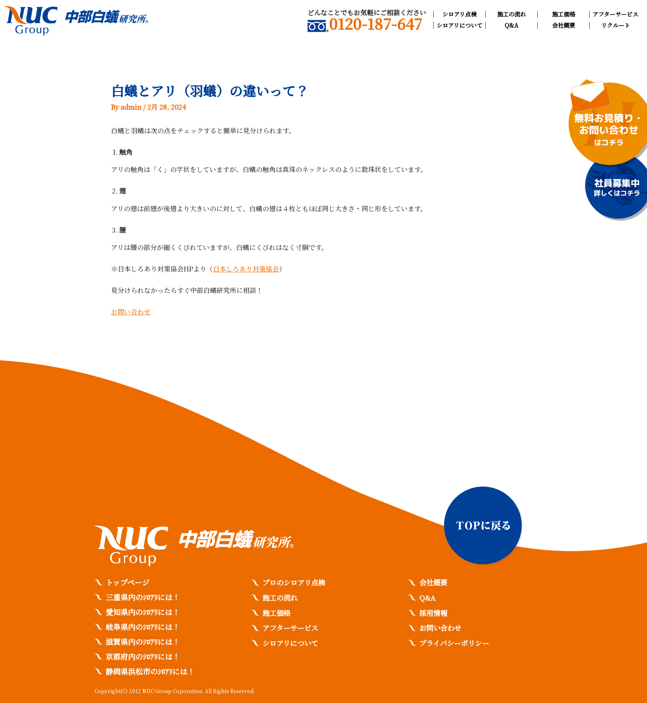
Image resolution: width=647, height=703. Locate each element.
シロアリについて (459, 25)
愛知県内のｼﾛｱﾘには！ (143, 611)
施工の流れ (511, 14)
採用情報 (434, 611)
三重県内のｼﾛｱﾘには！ (143, 597)
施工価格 (563, 14)
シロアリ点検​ (459, 14)
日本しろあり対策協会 (246, 268)
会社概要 (563, 25)
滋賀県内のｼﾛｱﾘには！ (143, 641)
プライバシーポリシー (456, 641)
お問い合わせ (131, 311)
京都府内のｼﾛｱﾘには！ (143, 656)
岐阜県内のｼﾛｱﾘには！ (143, 626)
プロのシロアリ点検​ (295, 582)
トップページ (127, 582)
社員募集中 (617, 188)
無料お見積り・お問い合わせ (609, 130)
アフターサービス (615, 14)
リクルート (615, 25)
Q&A (511, 25)
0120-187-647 (364, 25)
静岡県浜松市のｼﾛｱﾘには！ (150, 671)
